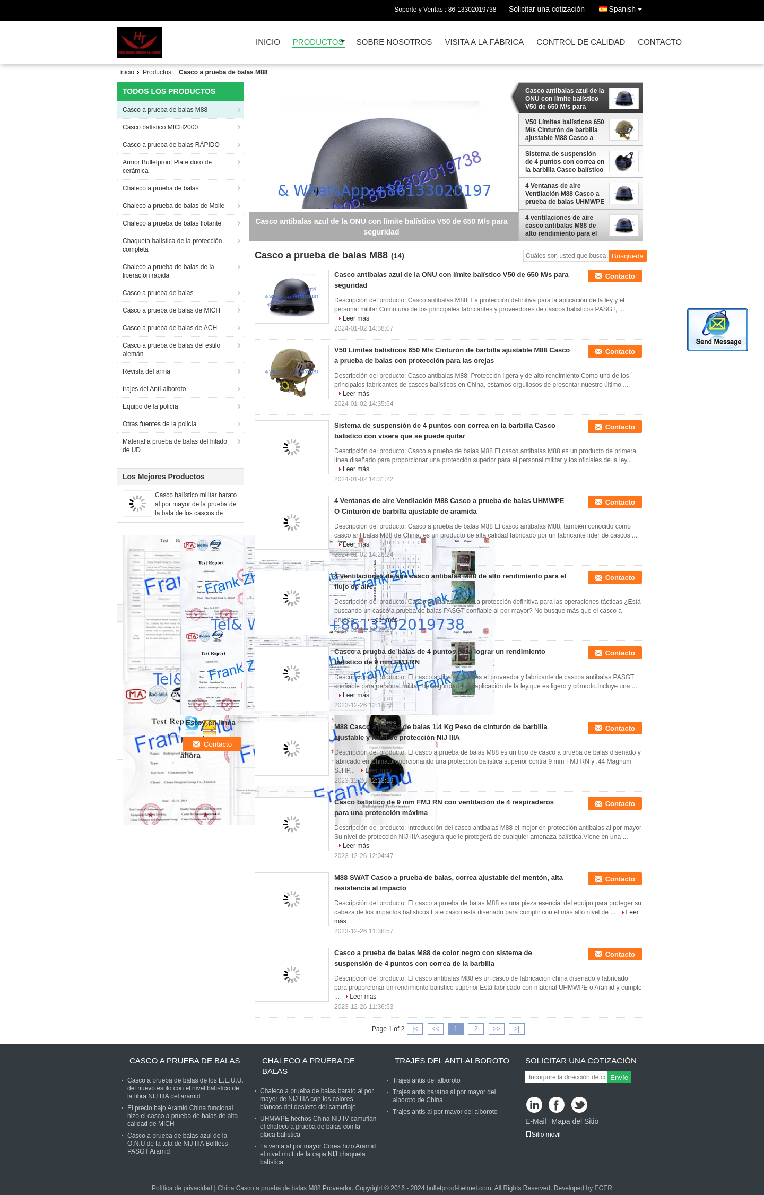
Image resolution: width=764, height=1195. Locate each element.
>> (496, 1029)
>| (516, 1029)
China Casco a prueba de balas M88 (269, 1188)
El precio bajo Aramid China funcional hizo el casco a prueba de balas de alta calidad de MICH (182, 1116)
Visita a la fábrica (484, 42)
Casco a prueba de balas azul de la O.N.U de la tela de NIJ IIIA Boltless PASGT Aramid (177, 1143)
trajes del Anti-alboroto (154, 389)
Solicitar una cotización (547, 9)
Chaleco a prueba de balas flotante (172, 223)
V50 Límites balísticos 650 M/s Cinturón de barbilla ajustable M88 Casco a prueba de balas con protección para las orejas (564, 130)
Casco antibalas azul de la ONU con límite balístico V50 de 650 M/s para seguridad (564, 98)
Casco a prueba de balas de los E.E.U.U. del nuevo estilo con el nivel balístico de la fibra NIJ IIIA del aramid (185, 1088)
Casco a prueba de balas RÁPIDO (171, 145)
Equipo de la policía (150, 406)
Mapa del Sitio (574, 1121)
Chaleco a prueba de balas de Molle (173, 206)
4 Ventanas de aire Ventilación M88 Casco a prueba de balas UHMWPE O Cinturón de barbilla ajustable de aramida (564, 193)
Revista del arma (146, 371)
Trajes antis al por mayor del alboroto (445, 1111)
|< (415, 1029)
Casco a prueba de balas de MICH (171, 310)
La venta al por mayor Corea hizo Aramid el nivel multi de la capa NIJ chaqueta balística (318, 1154)
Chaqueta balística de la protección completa (172, 245)
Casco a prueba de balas (158, 293)
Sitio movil (543, 1134)
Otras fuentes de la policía (159, 424)
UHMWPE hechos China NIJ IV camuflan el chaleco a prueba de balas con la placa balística (318, 1126)
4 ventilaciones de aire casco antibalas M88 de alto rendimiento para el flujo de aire (561, 225)
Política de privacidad (182, 1188)
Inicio (268, 42)
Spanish (628, 7)
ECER (603, 1188)
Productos (318, 42)
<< (435, 1029)
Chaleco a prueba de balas (160, 188)
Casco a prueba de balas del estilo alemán (171, 350)
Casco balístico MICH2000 (160, 127)
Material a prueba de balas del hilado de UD (175, 446)
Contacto (660, 42)
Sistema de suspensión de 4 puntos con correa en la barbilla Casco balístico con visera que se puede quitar (564, 162)
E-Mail (535, 1121)
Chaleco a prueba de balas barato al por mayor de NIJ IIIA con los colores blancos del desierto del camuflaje (317, 1099)
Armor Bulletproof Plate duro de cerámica (167, 167)
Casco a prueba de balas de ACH (170, 328)
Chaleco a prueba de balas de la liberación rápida (168, 271)
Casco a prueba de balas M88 (165, 110)
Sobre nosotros (394, 42)
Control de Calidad (580, 42)
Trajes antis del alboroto (427, 1080)
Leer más (356, 318)
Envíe (619, 1077)
